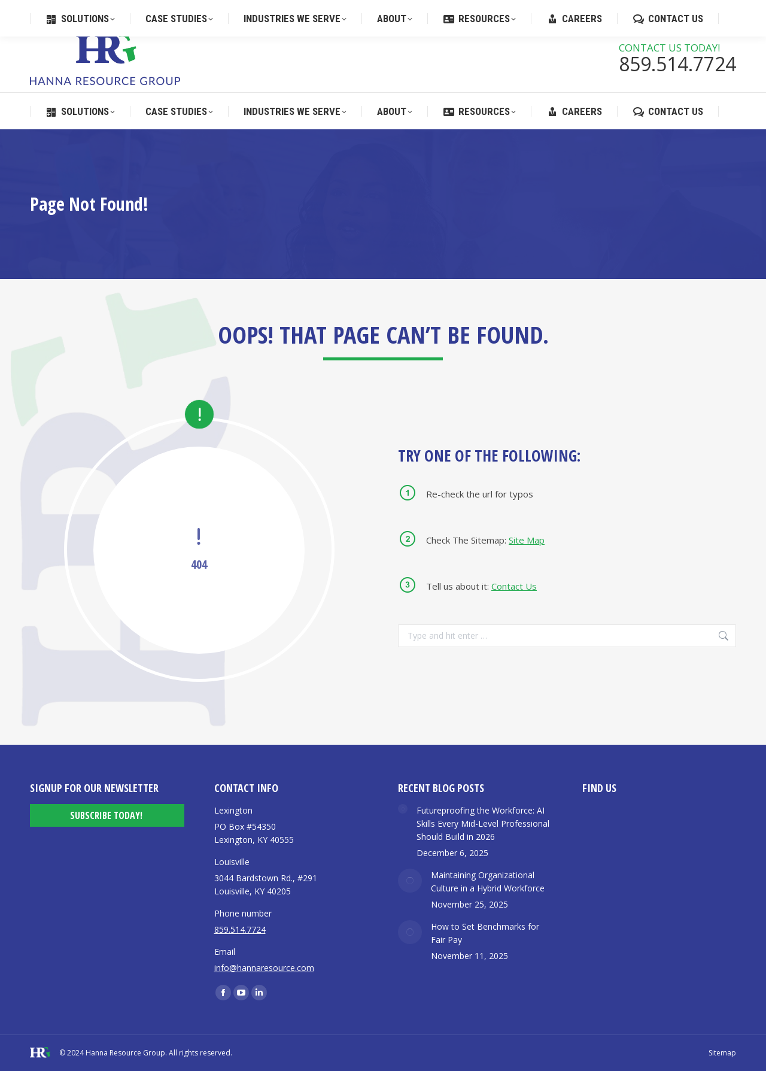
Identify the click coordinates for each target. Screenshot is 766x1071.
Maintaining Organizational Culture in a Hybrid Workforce (488, 881)
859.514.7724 (371, 11)
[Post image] (403, 809)
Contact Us (514, 586)
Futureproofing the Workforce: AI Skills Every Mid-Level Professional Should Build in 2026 (483, 823)
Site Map (527, 540)
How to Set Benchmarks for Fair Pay (485, 933)
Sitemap (722, 1053)
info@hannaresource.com (264, 967)
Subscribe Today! (106, 815)
